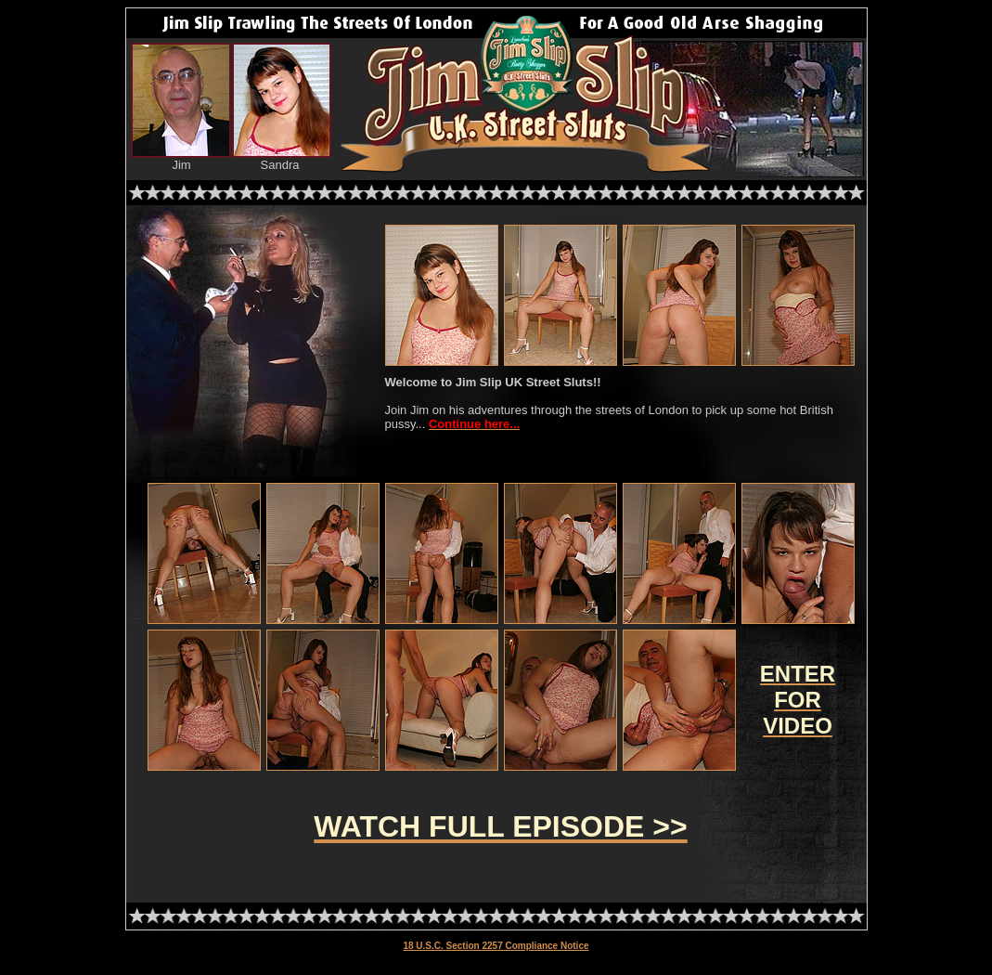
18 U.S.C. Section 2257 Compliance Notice (495, 946)
